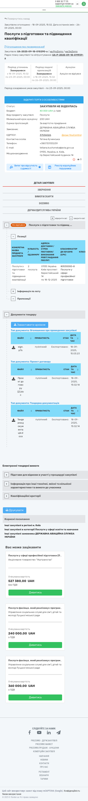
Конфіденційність (72, 791)
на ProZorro (57, 51)
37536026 (45, 135)
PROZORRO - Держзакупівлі (44, 740)
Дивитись (35, 592)
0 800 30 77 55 (61, 1)
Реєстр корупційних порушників (62, 167)
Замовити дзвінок (63, 6)
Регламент (44, 772)
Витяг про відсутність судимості (24, 167)
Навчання (44, 756)
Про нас (44, 767)
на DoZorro (71, 51)
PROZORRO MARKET (44, 744)
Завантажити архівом (29, 324)
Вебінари (44, 775)
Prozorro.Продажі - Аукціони (44, 748)
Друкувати (14, 510)
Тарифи (44, 779)
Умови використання (11, 794)
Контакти (44, 763)
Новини (44, 759)
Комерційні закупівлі (44, 751)
